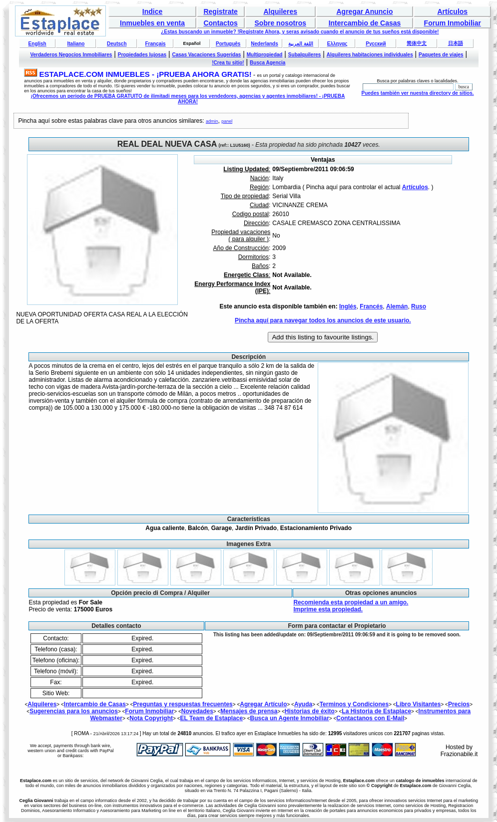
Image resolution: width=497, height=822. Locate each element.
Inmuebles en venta (152, 23)
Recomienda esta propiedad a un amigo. (350, 602)
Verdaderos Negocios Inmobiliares (71, 54)
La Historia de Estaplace (376, 711)
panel (226, 121)
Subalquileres (304, 54)
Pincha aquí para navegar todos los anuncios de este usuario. (323, 320)
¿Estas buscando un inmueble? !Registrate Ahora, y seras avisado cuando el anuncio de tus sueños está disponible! (300, 31)
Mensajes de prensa (248, 711)
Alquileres (280, 11)
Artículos (452, 11)
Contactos (220, 23)
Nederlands (264, 43)
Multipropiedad (265, 54)
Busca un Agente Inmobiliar (289, 718)
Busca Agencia (267, 62)
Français (155, 43)
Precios (459, 704)
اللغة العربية (300, 43)
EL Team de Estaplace (211, 718)
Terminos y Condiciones (354, 704)
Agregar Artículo (263, 704)
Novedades (197, 711)
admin (212, 121)
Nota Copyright (151, 718)
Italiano (75, 43)
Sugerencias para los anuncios (73, 711)
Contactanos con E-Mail (370, 718)
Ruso (418, 306)
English (37, 43)
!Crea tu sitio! (228, 62)
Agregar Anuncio (364, 11)
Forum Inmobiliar (452, 23)
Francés (371, 306)
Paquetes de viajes (441, 54)
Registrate (220, 11)
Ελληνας (337, 43)
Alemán (397, 306)
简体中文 (417, 43)
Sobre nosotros (280, 23)
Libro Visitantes (418, 704)
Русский (376, 43)
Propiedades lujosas (142, 54)
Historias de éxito (310, 711)
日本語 (455, 43)
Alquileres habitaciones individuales (370, 54)
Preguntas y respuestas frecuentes (182, 704)
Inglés (348, 306)
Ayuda (303, 704)
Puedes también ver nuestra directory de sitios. (417, 93)
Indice (152, 11)
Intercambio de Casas (365, 23)
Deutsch (116, 43)
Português (228, 43)
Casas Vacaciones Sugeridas (206, 54)
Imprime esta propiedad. (328, 609)
